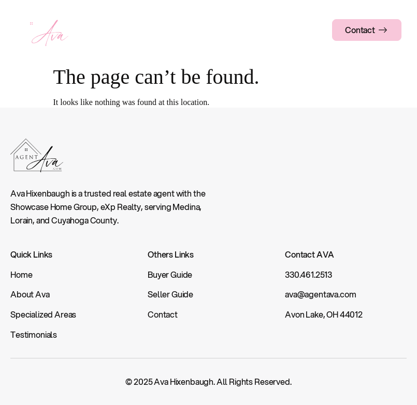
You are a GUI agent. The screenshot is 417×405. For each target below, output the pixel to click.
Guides (234, 30)
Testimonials (279, 30)
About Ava (117, 30)
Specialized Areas (179, 30)
